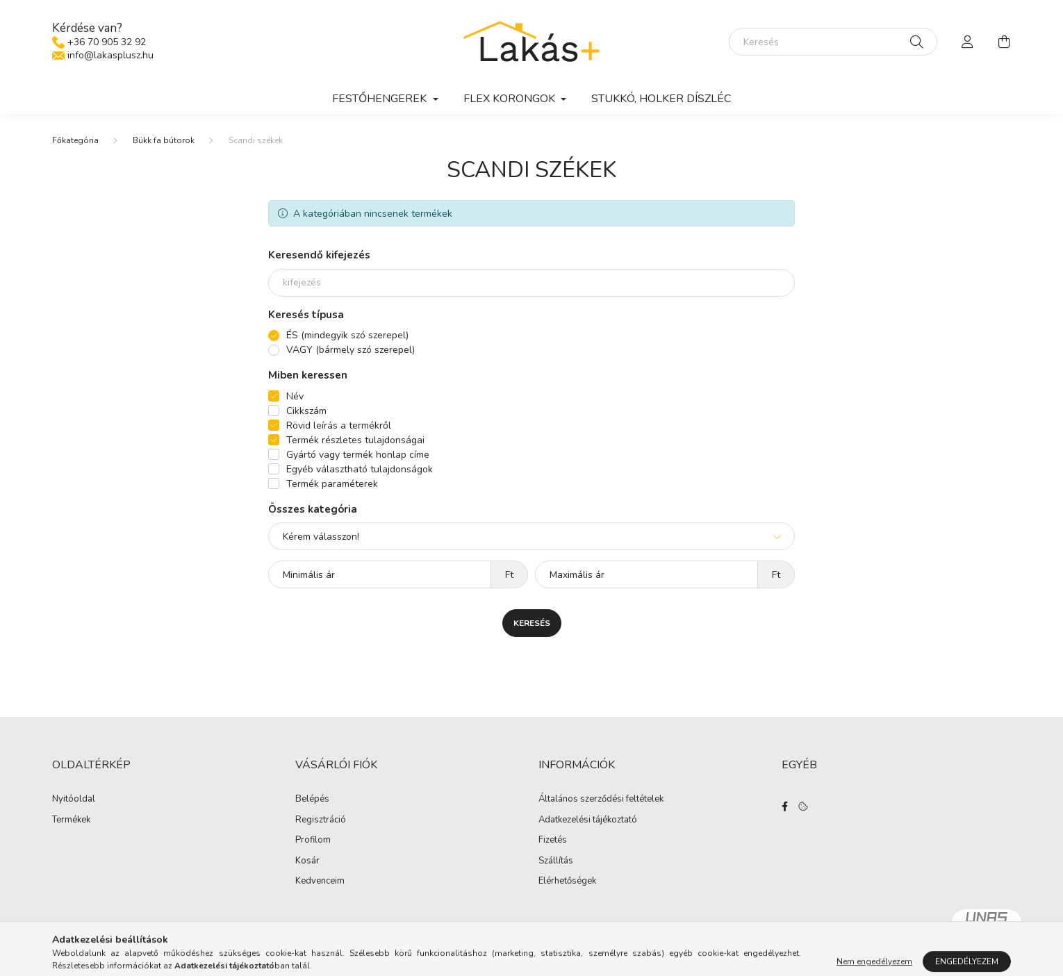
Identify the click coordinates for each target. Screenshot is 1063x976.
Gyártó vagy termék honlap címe (357, 455)
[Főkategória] (75, 141)
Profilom (313, 841)
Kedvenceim (320, 882)
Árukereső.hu (531, 958)
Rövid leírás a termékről (338, 426)
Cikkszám (306, 411)
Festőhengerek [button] (380, 98)
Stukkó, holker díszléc (661, 98)
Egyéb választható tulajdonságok (359, 470)
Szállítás (555, 862)
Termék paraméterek (332, 484)
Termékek (71, 821)
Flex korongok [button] (510, 98)
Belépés (312, 801)
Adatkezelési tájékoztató (587, 821)
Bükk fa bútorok (164, 141)
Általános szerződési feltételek (601, 801)
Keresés (531, 623)
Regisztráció (320, 821)
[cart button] (1004, 42)
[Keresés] (833, 42)
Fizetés (552, 841)
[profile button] (968, 42)
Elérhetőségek (567, 882)
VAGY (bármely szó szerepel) (350, 350)
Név (295, 397)
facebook (784, 808)
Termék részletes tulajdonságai (355, 440)
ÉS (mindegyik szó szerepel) (347, 335)
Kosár (307, 862)
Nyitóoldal (73, 801)
